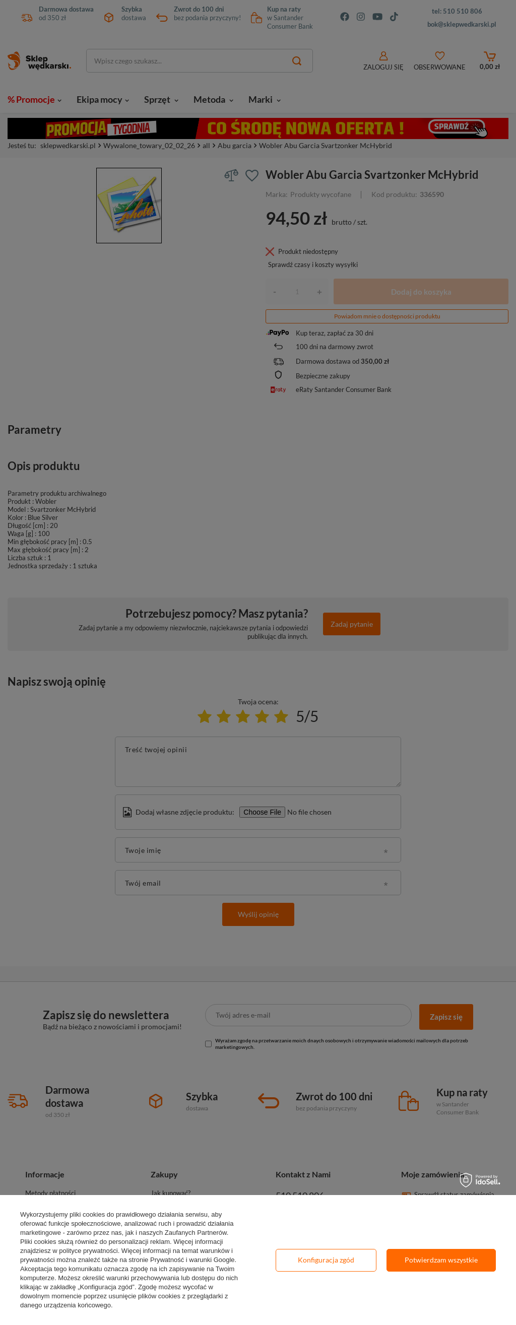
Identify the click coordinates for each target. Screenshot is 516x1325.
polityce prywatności (88, 1250)
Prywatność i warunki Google (192, 1260)
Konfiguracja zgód (326, 1259)
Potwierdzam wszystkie (441, 1259)
